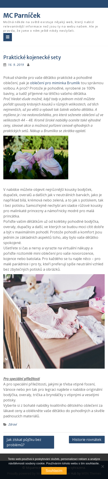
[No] (102, 466)
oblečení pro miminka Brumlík (55, 82)
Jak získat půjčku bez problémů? (24, 442)
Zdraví (12, 424)
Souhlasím (54, 471)
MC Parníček (21, 16)
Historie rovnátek (86, 439)
